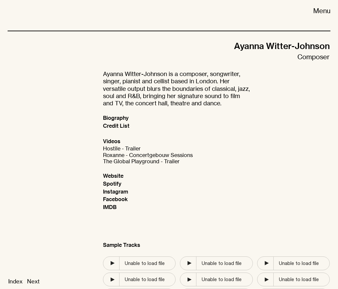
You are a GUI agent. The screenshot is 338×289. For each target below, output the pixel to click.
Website (113, 175)
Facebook (115, 199)
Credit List (116, 125)
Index (15, 281)
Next (33, 281)
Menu (321, 11)
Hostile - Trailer (122, 148)
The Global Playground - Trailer (141, 161)
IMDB (110, 207)
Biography (116, 118)
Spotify (112, 183)
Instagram (115, 191)
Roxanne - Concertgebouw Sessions (148, 155)
